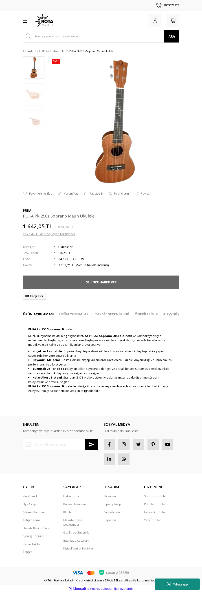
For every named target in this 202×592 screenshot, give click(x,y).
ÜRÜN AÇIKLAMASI (38, 314)
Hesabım (110, 496)
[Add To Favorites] (37, 193)
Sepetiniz (110, 520)
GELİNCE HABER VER (101, 282)
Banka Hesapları (74, 504)
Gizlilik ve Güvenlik (76, 532)
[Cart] (173, 20)
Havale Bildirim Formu (37, 528)
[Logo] (44, 20)
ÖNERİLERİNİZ (146, 314)
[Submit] (91, 444)
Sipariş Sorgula (33, 536)
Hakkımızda (71, 496)
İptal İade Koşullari (76, 540)
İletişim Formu (32, 520)
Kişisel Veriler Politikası (78, 548)
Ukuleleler (65, 247)
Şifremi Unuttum (34, 512)
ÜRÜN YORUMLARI (74, 314)
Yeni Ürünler (152, 520)
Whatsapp (177, 584)
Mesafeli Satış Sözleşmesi (72, 522)
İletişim (27, 552)
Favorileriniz (112, 512)
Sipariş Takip (112, 504)
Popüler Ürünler (155, 504)
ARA (172, 36)
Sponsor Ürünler (155, 496)
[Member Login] (155, 20)
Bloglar (68, 512)
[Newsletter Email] (60, 444)
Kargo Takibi (31, 544)
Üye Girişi (29, 504)
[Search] (101, 36)
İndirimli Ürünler (155, 512)
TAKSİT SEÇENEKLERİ (112, 314)
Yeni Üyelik (30, 496)
